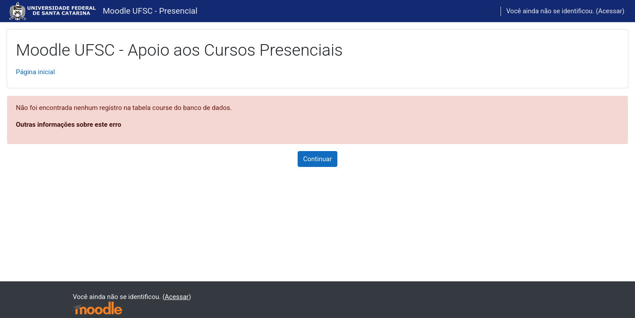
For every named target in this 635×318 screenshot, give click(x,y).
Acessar (610, 11)
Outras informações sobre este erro (68, 125)
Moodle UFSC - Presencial (150, 11)
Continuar (317, 159)
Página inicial (35, 72)
